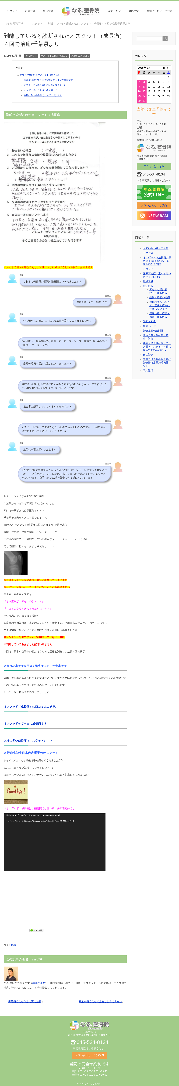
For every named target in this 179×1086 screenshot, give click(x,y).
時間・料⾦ (114, 11)
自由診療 (148, 354)
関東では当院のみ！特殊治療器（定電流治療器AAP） (157, 362)
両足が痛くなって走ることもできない (100, 1001)
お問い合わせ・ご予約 (159, 11)
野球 (13, 945)
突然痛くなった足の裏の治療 (24, 1001)
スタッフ (12, 11)
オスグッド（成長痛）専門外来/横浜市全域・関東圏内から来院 (157, 261)
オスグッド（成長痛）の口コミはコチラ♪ (44, 85)
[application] (54, 842)
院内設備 (48, 11)
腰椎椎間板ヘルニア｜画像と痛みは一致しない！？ (159, 305)
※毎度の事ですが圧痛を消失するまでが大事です (48, 80)
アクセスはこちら (154, 166)
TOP (14, 23)
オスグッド (31, 55)
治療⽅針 (30, 11)
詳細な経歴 (38, 983)
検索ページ (149, 326)
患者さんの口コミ (80, 55)
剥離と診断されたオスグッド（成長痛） (40, 74)
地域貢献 (148, 281)
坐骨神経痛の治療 (159, 297)
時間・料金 (149, 321)
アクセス (148, 253)
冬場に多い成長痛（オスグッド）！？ (43, 95)
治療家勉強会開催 (153, 330)
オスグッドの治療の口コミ (54, 55)
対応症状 (134, 11)
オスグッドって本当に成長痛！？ (40, 90)
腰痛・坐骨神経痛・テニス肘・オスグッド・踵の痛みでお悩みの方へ (157, 346)
